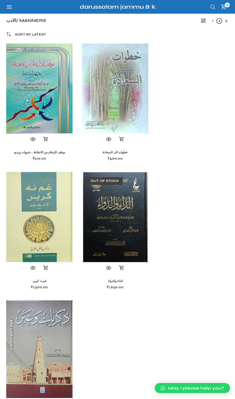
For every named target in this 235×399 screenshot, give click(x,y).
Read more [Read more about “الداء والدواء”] (46, 268)
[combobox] (30, 34)
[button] (192, 388)
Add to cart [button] (46, 139)
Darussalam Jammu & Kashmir (129, 6)
